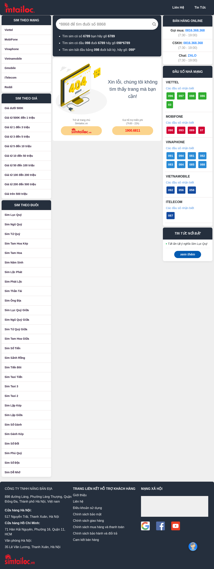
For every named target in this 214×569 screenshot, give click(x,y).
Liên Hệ (178, 7)
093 (181, 130)
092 (170, 190)
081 (191, 155)
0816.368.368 (195, 30)
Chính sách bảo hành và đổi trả (95, 533)
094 (181, 155)
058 (191, 190)
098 (191, 96)
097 (181, 96)
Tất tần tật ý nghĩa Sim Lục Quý (187, 243)
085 (191, 164)
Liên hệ (78, 501)
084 (181, 164)
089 (191, 130)
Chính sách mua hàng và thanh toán (98, 527)
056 (181, 190)
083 (170, 164)
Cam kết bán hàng (86, 539)
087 (170, 215)
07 (201, 130)
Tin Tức (200, 7)
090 (170, 130)
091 (170, 155)
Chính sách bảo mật (87, 514)
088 (202, 164)
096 (170, 96)
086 (202, 96)
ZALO (192, 55)
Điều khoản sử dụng (87, 508)
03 (169, 104)
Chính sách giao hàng (88, 520)
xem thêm (187, 254)
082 (202, 155)
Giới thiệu (80, 495)
